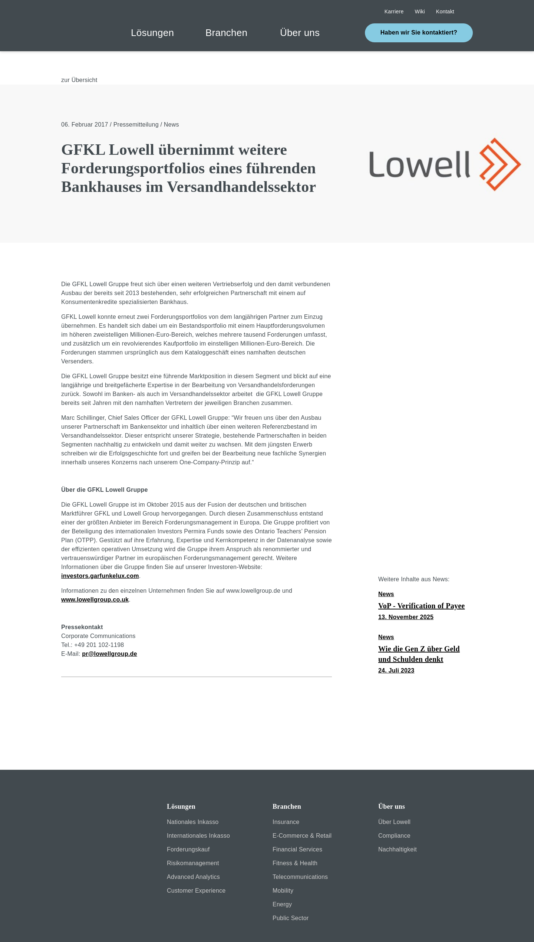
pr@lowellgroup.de (109, 629)
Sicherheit (75, 926)
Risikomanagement (193, 838)
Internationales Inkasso (198, 811)
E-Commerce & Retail (302, 811)
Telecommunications (300, 852)
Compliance (394, 811)
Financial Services (297, 825)
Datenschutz (179, 926)
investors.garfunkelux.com (100, 551)
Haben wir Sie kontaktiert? (418, 32)
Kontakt (328, 926)
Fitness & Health (295, 838)
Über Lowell (394, 797)
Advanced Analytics (193, 852)
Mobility (283, 866)
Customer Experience (196, 866)
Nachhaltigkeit (397, 825)
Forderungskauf (188, 825)
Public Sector (291, 893)
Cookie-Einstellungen (389, 926)
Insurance (286, 797)
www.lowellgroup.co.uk (95, 575)
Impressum (125, 926)
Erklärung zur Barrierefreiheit (257, 926)
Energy (282, 880)
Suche (469, 12)
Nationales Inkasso (193, 797)
